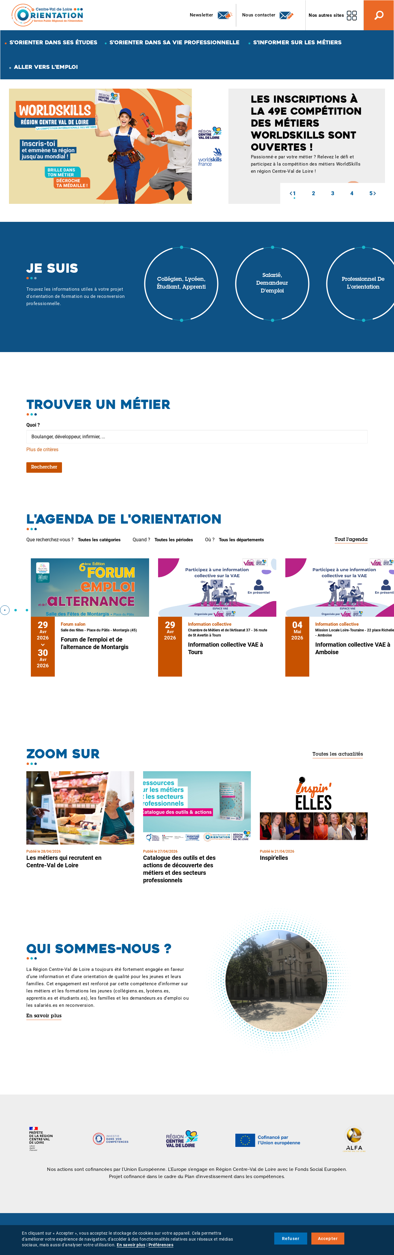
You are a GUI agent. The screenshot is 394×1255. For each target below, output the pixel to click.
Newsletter (211, 15)
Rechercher (44, 467)
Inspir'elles (274, 857)
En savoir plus (43, 1016)
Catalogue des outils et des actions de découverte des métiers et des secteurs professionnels (179, 869)
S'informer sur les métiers (297, 42)
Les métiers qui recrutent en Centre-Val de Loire (63, 861)
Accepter (328, 1238)
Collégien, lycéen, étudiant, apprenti (181, 283)
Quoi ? (33, 425)
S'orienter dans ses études (53, 42)
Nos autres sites (326, 15)
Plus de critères (42, 449)
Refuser (290, 1238)
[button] (290, 193)
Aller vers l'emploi (46, 66)
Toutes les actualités (338, 754)
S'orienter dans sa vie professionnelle (175, 42)
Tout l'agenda (351, 539)
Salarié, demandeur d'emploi (272, 283)
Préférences (161, 1244)
